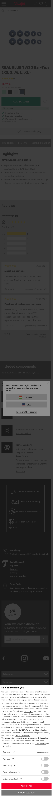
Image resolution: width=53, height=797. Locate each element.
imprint (7, 746)
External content (10, 778)
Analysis (6, 758)
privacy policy (40, 743)
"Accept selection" (22, 735)
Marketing (7, 765)
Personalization (10, 772)
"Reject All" (28, 711)
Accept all (26, 786)
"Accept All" (12, 724)
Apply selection (26, 792)
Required (7, 752)
